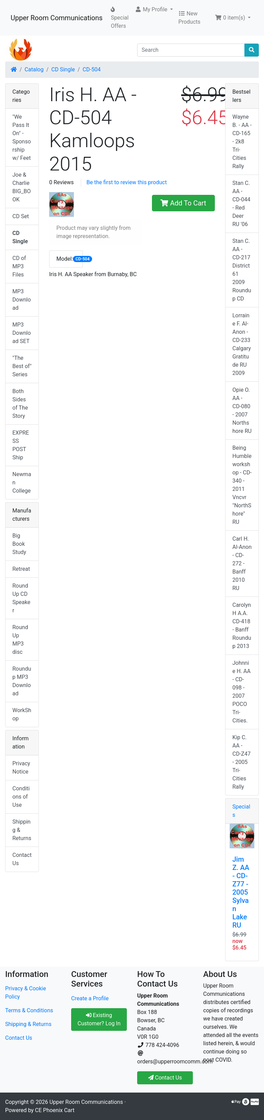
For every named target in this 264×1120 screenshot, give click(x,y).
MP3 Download (21, 299)
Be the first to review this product (127, 182)
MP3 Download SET (21, 332)
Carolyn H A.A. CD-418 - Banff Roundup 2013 (241, 625)
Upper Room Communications (56, 18)
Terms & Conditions (29, 1010)
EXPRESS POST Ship (20, 445)
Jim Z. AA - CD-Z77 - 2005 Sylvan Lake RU (240, 892)
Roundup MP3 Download (21, 681)
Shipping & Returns (21, 829)
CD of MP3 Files (19, 266)
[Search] (191, 50)
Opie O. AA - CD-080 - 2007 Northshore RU (242, 410)
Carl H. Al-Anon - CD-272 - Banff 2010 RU (242, 563)
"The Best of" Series (22, 366)
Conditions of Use (21, 796)
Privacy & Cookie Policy (25, 992)
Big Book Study (19, 543)
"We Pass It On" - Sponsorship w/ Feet (21, 137)
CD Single (63, 69)
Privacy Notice (21, 767)
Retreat (21, 569)
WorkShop (21, 714)
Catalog (34, 69)
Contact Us (22, 859)
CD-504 (91, 69)
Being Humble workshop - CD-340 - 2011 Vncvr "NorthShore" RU (242, 485)
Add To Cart (183, 203)
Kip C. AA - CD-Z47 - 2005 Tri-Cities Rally (241, 762)
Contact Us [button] (165, 1077)
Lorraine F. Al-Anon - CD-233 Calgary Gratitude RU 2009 (241, 344)
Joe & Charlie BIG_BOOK (21, 187)
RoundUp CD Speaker (21, 598)
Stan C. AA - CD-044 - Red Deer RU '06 (241, 203)
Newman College (21, 482)
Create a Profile (90, 998)
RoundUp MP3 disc (20, 639)
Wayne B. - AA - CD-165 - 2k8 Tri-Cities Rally (242, 141)
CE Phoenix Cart (55, 1110)
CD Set (20, 216)
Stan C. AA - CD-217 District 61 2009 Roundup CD (241, 270)
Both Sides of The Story (20, 403)
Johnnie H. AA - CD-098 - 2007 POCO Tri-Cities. (241, 692)
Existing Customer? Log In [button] (98, 1019)
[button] (154, 9)
